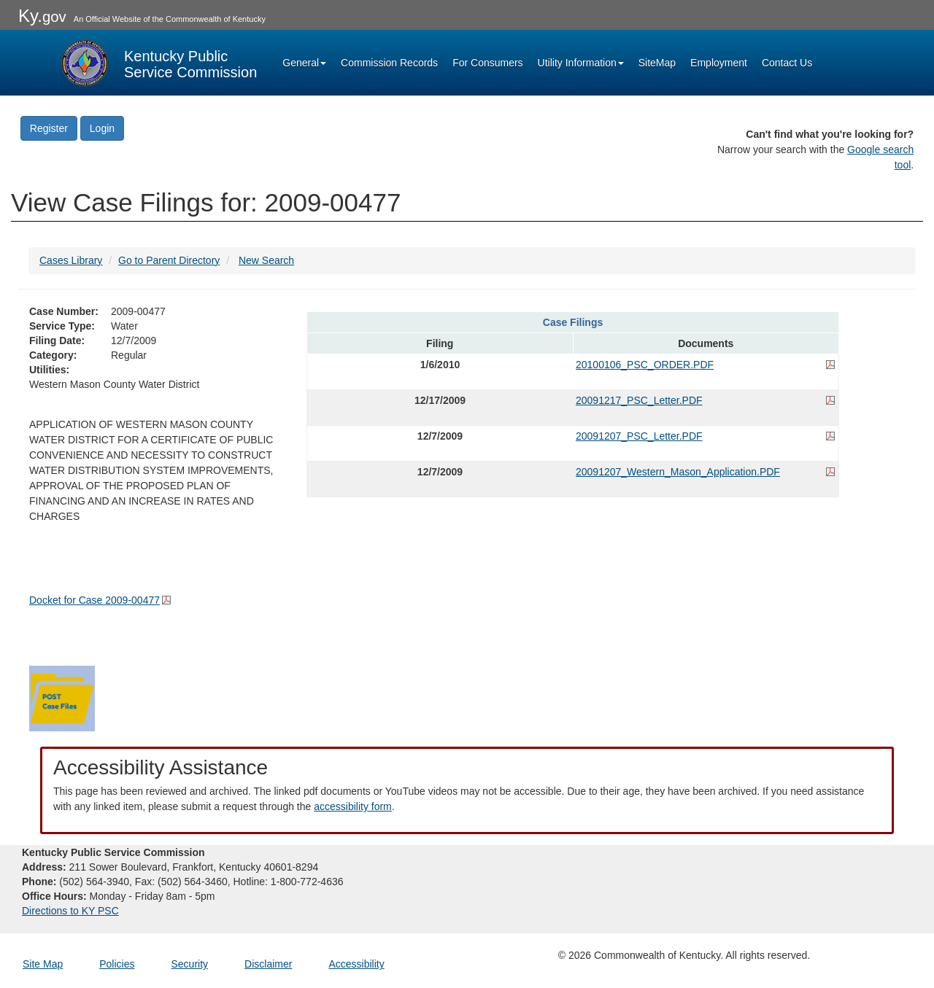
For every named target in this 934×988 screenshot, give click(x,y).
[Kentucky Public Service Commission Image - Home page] (157, 63)
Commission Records (389, 63)
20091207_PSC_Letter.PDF (639, 436)
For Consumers (487, 63)
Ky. (42, 16)
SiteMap (657, 63)
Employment (718, 63)
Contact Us (787, 63)
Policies (116, 964)
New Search (266, 260)
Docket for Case (94, 600)
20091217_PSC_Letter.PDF (639, 400)
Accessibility (356, 964)
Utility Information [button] (581, 63)
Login (102, 128)
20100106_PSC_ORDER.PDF (645, 364)
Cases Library (70, 260)
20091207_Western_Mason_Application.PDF (678, 472)
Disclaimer (268, 964)
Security (190, 964)
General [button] (304, 63)
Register (49, 128)
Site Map (43, 964)
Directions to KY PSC (70, 911)
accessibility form (353, 806)
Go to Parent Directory (169, 260)
